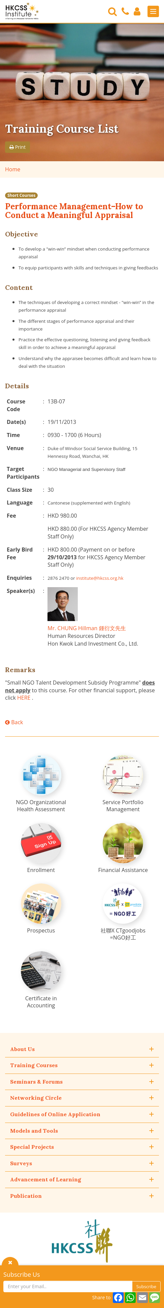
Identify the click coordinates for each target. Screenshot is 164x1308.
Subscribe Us (21, 1274)
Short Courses (21, 195)
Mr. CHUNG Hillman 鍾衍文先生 (86, 628)
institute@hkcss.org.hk (99, 578)
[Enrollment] (41, 848)
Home (12, 169)
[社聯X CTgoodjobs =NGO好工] (123, 912)
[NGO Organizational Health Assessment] (41, 784)
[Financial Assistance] (123, 848)
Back (14, 722)
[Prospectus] (41, 908)
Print (17, 147)
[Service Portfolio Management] (123, 784)
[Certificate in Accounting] (41, 980)
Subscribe (146, 1286)
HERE (23, 697)
